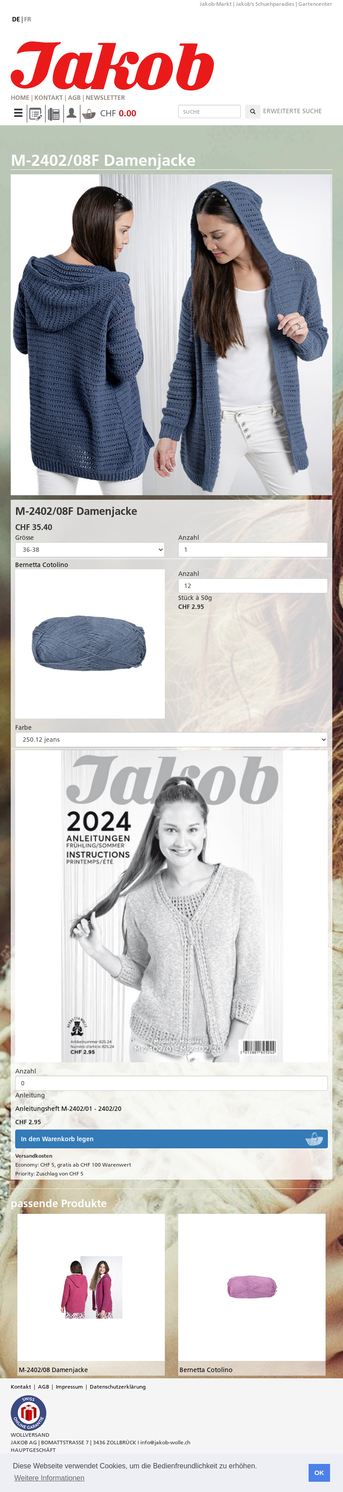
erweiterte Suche (292, 111)
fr (27, 19)
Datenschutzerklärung (118, 1386)
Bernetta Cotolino (41, 565)
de (16, 19)
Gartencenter (315, 3)
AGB (74, 98)
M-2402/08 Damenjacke (53, 1370)
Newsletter (105, 98)
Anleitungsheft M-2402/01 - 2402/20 (68, 1109)
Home (20, 98)
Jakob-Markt (216, 3)
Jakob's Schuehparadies (265, 3)
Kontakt (48, 98)
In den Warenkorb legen (57, 1139)
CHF (109, 113)
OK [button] (319, 1472)
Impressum (69, 1386)
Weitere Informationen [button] (49, 1478)
